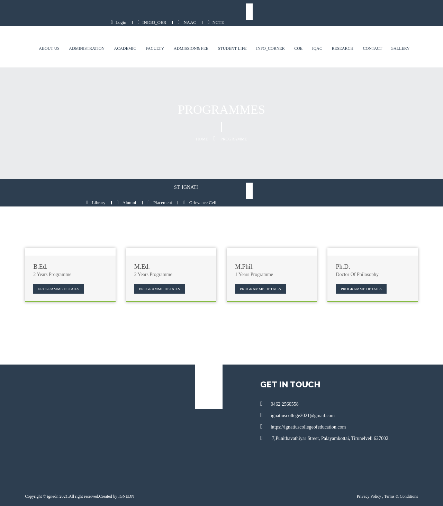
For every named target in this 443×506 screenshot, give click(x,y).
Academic (131, 37)
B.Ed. (34, 244)
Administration (93, 37)
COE (304, 37)
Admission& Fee (197, 37)
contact (378, 37)
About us (55, 37)
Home (202, 128)
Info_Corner (276, 37)
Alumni (334, 180)
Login (318, 11)
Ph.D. (346, 244)
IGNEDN (120, 473)
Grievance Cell (407, 180)
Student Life (238, 37)
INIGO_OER (352, 11)
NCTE (416, 11)
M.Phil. (244, 244)
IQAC (323, 37)
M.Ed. (139, 244)
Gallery (406, 37)
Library (303, 180)
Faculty (161, 37)
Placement (367, 180)
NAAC (387, 11)
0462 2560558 (280, 381)
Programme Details (52, 266)
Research (349, 37)
